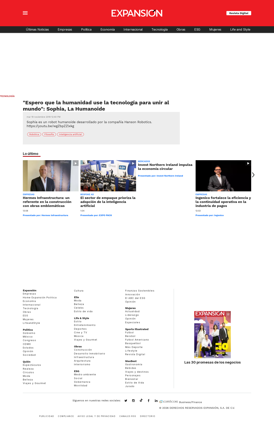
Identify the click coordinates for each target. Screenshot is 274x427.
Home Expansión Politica (40, 297)
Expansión (29, 290)
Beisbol (130, 336)
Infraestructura (84, 357)
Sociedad (29, 354)
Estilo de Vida (134, 382)
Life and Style (240, 29)
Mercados (144, 161)
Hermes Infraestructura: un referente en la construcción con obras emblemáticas (47, 202)
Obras (181, 29)
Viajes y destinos (137, 371)
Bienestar (131, 379)
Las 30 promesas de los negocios (212, 362)
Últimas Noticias (37, 29)
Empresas (65, 29)
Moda (26, 376)
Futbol (129, 332)
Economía (107, 29)
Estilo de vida (83, 311)
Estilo (78, 321)
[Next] (252, 175)
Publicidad (46, 416)
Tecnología (159, 29)
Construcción (83, 349)
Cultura (79, 290)
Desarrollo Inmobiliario (89, 353)
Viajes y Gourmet (34, 383)
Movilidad (81, 385)
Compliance (66, 416)
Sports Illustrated (136, 329)
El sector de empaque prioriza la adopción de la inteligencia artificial (107, 202)
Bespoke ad (87, 194)
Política (86, 29)
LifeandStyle (31, 323)
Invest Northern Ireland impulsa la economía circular (165, 167)
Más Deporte (134, 347)
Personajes (133, 375)
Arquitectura (82, 360)
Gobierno (29, 333)
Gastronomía (133, 364)
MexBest (131, 361)
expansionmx (128, 401)
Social (78, 378)
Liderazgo (132, 315)
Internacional (133, 29)
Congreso (29, 340)
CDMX (27, 344)
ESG (197, 29)
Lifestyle (131, 350)
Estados (28, 347)
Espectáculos (32, 365)
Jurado (130, 386)
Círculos (28, 372)
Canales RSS (127, 416)
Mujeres (215, 29)
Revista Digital (238, 13)
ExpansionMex (151, 401)
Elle (76, 297)
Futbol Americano (137, 339)
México (28, 336)
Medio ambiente (85, 374)
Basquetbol (133, 343)
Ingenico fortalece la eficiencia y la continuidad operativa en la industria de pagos (223, 202)
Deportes (80, 328)
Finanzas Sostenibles (140, 290)
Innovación (132, 294)
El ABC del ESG (135, 298)
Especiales (132, 322)
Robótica (34, 134)
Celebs (79, 307)
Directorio (147, 416)
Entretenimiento (85, 325)
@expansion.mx (141, 400)
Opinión (28, 351)
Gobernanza (82, 381)
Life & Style (81, 318)
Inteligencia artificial (70, 134)
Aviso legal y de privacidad (96, 416)
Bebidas (130, 368)
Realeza (28, 368)
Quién (26, 361)
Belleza (28, 379)
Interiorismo (82, 364)
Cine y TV (80, 332)
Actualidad (132, 311)
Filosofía (49, 134)
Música (79, 336)
